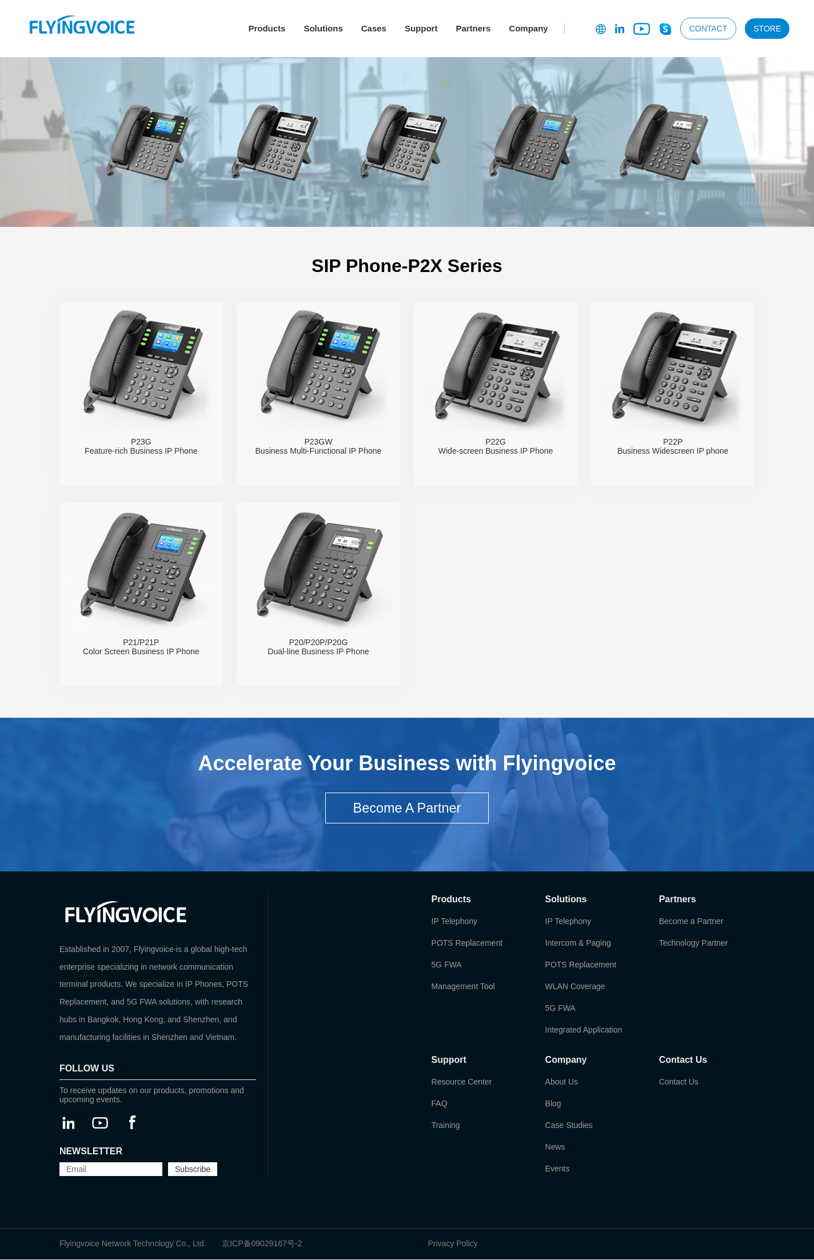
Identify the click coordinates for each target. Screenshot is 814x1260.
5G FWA (447, 965)
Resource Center (462, 1082)
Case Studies (569, 1125)
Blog (553, 1104)
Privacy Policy (452, 1244)
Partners (473, 28)
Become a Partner (691, 921)
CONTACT (708, 28)
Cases (373, 28)
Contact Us (679, 1082)
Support (421, 28)
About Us (561, 1082)
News (555, 1147)
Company (528, 28)
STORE (767, 28)
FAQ (440, 1104)
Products (266, 28)
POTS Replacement (467, 943)
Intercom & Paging (578, 943)
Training (446, 1125)
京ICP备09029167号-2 (262, 1244)
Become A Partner (407, 808)
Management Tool (463, 986)
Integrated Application (584, 1030)
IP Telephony (454, 921)
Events (557, 1169)
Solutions (323, 28)
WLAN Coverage (575, 986)
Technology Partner (693, 943)
